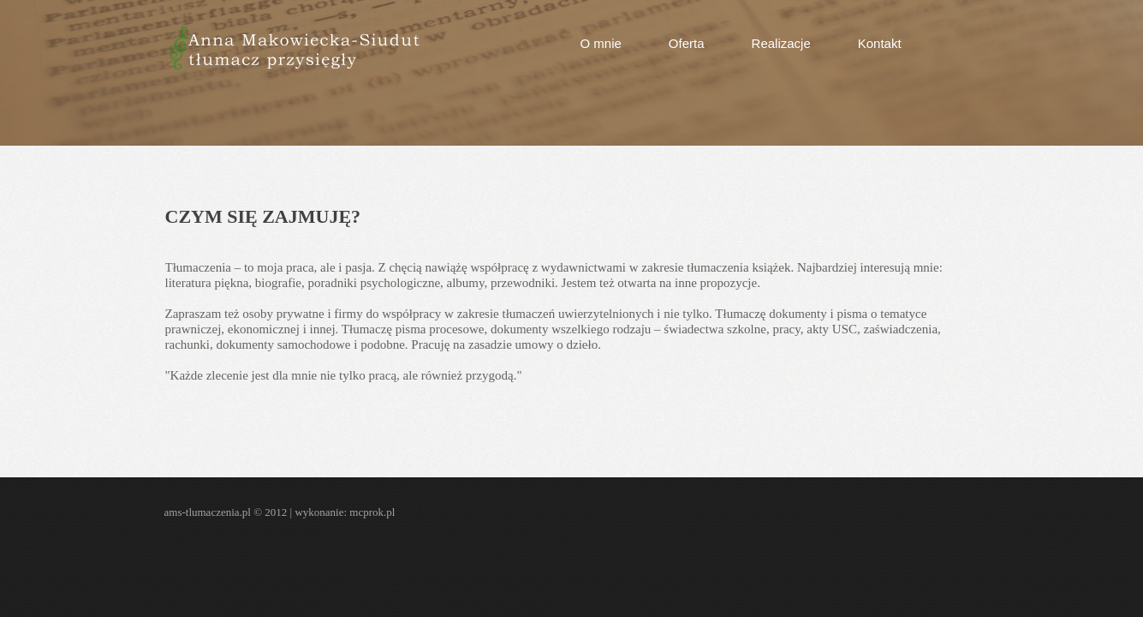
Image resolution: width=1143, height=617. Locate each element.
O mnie (601, 43)
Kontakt (880, 43)
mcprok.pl (372, 512)
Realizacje (781, 43)
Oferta (687, 43)
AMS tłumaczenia (293, 48)
